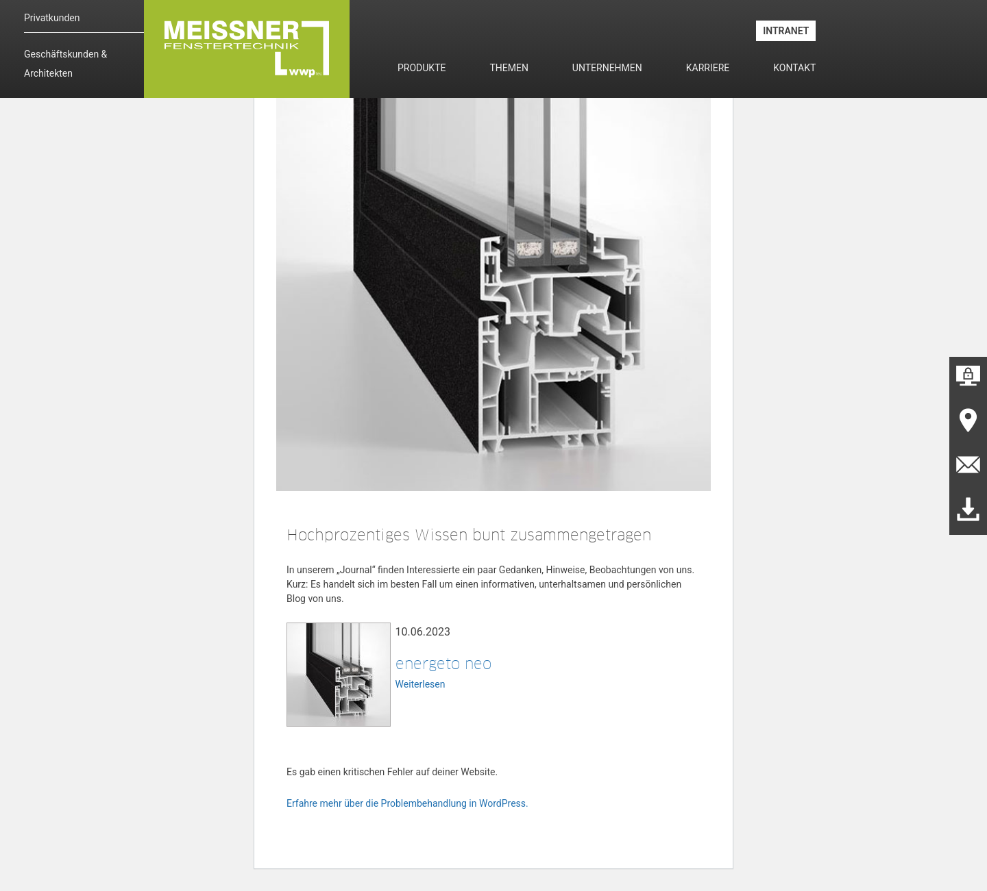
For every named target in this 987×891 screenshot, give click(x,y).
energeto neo (443, 663)
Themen (508, 67)
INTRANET (786, 30)
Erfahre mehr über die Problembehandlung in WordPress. (407, 803)
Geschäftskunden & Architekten (65, 64)
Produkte (422, 67)
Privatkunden (52, 17)
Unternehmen (607, 67)
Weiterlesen (420, 684)
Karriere (708, 67)
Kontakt (794, 67)
